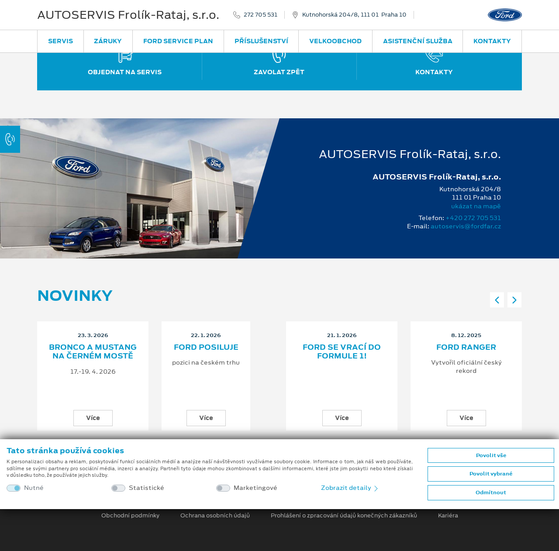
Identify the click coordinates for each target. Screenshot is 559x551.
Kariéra (448, 516)
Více (93, 417)
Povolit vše (491, 455)
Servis (60, 41)
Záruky (108, 41)
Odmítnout (491, 492)
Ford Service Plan (178, 41)
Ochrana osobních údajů (215, 516)
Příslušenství (261, 41)
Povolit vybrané (490, 473)
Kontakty (492, 41)
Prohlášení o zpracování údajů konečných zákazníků (344, 516)
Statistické (146, 488)
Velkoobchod (335, 41)
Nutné (34, 488)
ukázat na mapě (476, 206)
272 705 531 (260, 15)
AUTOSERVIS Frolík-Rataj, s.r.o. (128, 15)
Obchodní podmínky (130, 516)
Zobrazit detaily (350, 487)
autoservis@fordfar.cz (466, 226)
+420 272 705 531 (473, 218)
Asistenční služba (417, 41)
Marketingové (255, 488)
